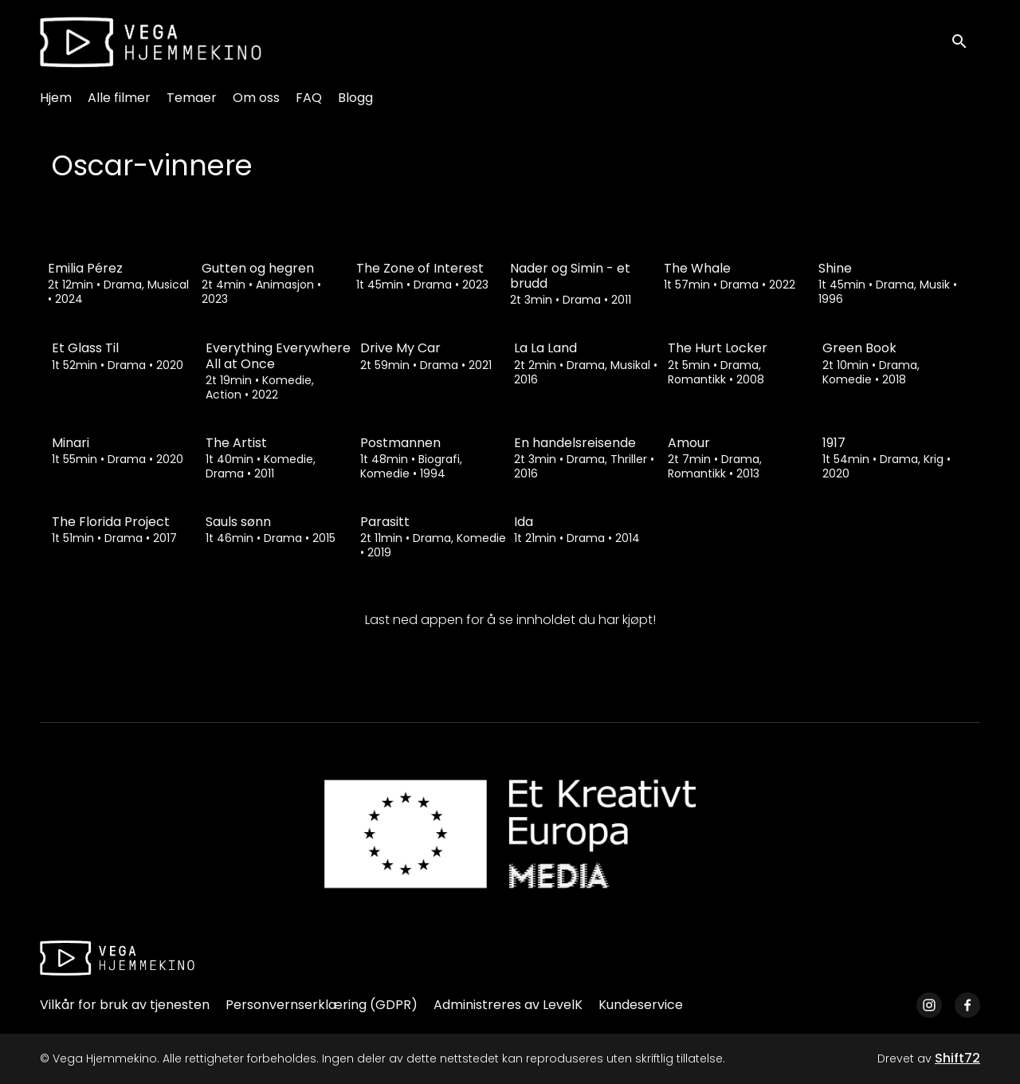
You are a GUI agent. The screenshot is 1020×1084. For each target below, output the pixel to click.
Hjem (56, 97)
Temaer (192, 97)
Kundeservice (640, 1005)
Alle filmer (119, 97)
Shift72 (957, 1058)
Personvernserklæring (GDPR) (322, 1005)
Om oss (256, 97)
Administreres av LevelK (508, 1005)
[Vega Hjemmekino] (117, 958)
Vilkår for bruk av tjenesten (125, 1005)
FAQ (309, 97)
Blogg (355, 97)
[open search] (965, 42)
